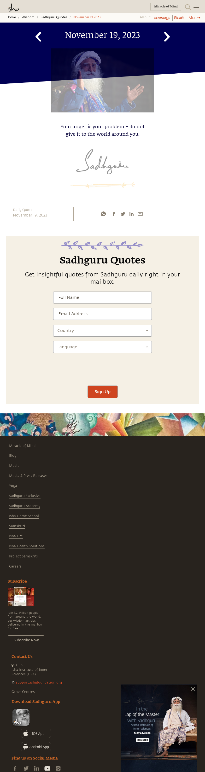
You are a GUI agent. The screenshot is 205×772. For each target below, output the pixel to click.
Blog (12, 455)
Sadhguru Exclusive (25, 496)
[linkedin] (131, 214)
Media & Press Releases (28, 476)
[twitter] (122, 214)
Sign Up (103, 391)
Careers (15, 566)
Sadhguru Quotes (54, 17)
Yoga (13, 486)
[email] (140, 214)
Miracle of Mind (22, 446)
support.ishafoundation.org (39, 682)
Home (11, 17)
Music (14, 466)
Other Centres (23, 692)
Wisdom (28, 17)
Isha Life (16, 536)
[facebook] (113, 213)
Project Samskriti (23, 556)
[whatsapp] (103, 214)
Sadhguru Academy (24, 506)
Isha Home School (24, 516)
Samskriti (17, 526)
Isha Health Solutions (27, 546)
